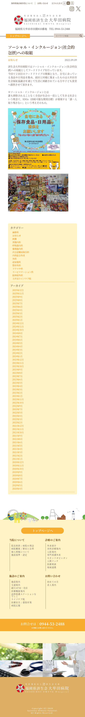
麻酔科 (15, 232)
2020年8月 (17, 475)
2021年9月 (17, 435)
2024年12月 (18, 323)
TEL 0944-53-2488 (59, 29)
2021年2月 (17, 455)
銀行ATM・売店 (19, 588)
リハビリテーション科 (22, 271)
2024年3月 (17, 349)
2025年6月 (17, 306)
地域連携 (51, 567)
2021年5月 (17, 445)
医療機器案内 (18, 591)
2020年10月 (18, 468)
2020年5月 (17, 485)
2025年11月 (18, 293)
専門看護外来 (54, 555)
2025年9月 (17, 296)
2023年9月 (17, 369)
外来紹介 (51, 546)
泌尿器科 (16, 261)
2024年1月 (17, 356)
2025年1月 (17, 319)
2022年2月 (17, 422)
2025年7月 (17, 303)
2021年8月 (17, 438)
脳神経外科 (17, 275)
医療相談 (51, 564)
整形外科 (16, 265)
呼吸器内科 (17, 245)
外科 (14, 258)
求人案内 (51, 585)
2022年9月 (17, 405)
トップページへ (18, 36)
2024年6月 (17, 339)
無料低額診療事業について (22, 3)
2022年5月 (17, 412)
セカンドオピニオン (57, 558)
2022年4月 (17, 415)
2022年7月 (17, 409)
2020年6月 (17, 481)
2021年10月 (18, 432)
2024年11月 (18, 326)
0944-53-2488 (42, 623)
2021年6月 (17, 442)
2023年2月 (17, 392)
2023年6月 (17, 379)
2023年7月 (17, 376)
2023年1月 (17, 395)
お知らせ (13, 60)
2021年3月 (17, 452)
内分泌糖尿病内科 (20, 252)
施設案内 (15, 582)
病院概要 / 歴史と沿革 (22, 549)
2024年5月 (17, 343)
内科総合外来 (18, 255)
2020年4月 (17, 488)
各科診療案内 (54, 549)
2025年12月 (18, 290)
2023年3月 (17, 389)
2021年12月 (18, 425)
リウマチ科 (17, 268)
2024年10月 (18, 329)
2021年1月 (17, 458)
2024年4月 (17, 346)
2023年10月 (18, 366)
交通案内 (15, 585)
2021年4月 (17, 448)
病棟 (14, 238)
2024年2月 (17, 352)
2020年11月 (18, 465)
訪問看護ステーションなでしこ (23, 595)
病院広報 (15, 606)
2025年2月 (17, 316)
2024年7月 (17, 336)
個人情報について (20, 552)
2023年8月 (17, 372)
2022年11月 (18, 399)
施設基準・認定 (19, 555)
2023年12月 (18, 359)
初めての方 (53, 582)
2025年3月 (17, 313)
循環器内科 (17, 248)
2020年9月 (17, 472)
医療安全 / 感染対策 (21, 602)
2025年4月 (17, 309)
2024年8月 (17, 333)
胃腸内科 (16, 242)
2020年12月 (18, 462)
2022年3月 (17, 419)
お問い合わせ (42, 3)
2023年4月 (17, 386)
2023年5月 (17, 382)
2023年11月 (18, 362)
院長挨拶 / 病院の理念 (22, 546)
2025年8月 (17, 300)
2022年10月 (18, 402)
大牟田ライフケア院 (21, 278)
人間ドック (52, 561)
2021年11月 (18, 429)
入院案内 (51, 552)
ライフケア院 (18, 599)
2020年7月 (17, 478)
